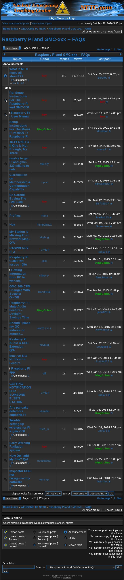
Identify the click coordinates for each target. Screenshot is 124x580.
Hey (12, 224)
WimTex (44, 479)
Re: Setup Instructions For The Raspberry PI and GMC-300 (19, 100)
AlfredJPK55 (102, 183)
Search (61, 18)
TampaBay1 (44, 224)
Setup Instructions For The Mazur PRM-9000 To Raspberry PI (19, 129)
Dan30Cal (44, 291)
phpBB (54, 576)
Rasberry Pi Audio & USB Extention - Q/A (18, 345)
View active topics (41, 23)
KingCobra (44, 129)
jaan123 (103, 312)
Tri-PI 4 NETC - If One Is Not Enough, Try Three (20, 147)
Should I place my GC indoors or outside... (19, 328)
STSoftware (67, 578)
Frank (44, 215)
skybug (44, 237)
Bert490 (102, 77)
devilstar (102, 131)
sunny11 (102, 149)
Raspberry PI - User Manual (19, 114)
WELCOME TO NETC (33, 28)
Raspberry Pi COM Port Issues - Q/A (18, 261)
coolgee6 (102, 346)
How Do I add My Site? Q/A (19, 457)
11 (18, 82)
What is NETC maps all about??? (19, 72)
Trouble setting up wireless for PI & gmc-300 (19, 426)
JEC (44, 260)
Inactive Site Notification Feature (18, 359)
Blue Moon (102, 277)
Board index (10, 28)
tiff (44, 373)
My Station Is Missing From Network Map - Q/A (19, 237)
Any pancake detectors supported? (18, 411)
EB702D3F (102, 203)
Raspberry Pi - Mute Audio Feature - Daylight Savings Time (19, 310)
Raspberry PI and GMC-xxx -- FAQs (70, 28)
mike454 (44, 275)
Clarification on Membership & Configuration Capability (19, 182)
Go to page (103, 49)
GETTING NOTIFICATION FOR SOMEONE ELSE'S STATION (20, 393)
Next (119, 49)
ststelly (44, 163)
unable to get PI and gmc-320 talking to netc (19, 164)
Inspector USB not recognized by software (19, 476)
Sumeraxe (102, 226)
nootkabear (44, 460)
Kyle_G (44, 428)
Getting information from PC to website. (17, 275)
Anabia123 (102, 361)
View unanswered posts (15, 23)
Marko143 (102, 217)
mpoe (44, 182)
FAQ (52, 18)
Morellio (44, 411)
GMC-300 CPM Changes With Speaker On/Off (19, 292)
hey (44, 75)
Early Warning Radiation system (19, 446)
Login (72, 18)
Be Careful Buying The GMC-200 (17, 198)
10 (13, 82)
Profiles (15, 215)
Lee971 (44, 250)
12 (22, 82)
